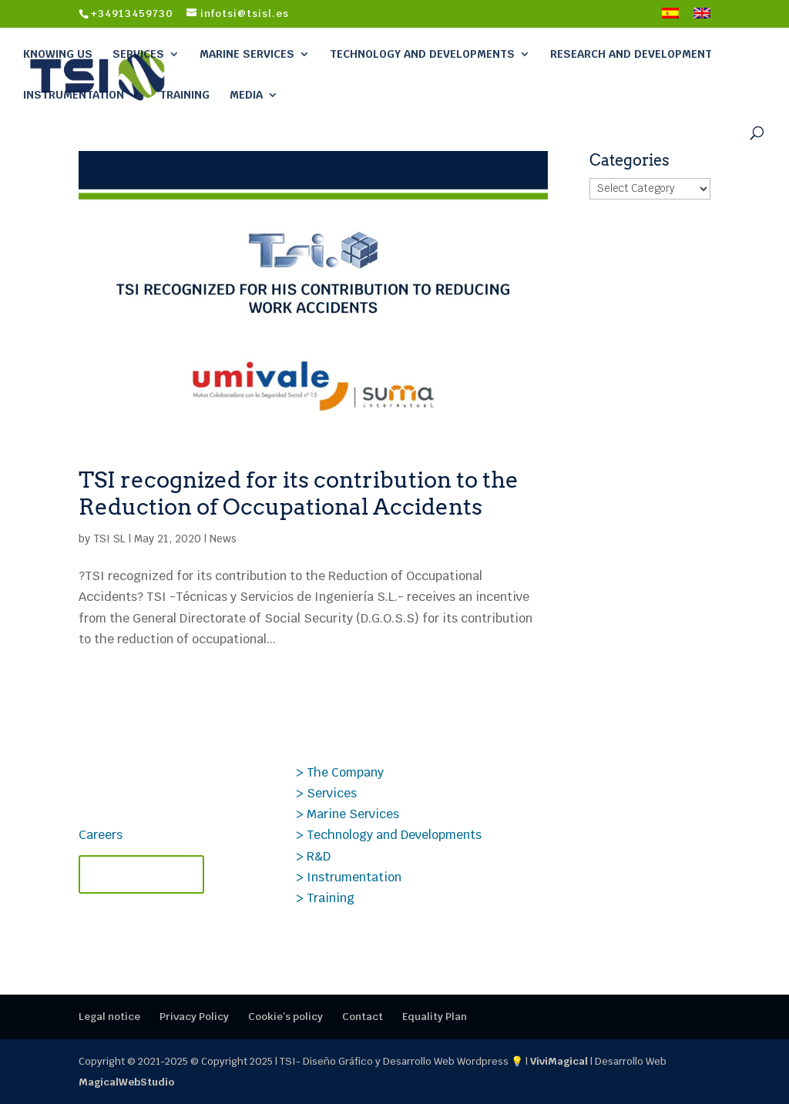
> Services (326, 793)
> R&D (313, 856)
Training (184, 95)
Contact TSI (141, 874)
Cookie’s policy (285, 1016)
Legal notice (109, 1016)
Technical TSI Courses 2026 (606, 770)
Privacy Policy (194, 1016)
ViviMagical (559, 1061)
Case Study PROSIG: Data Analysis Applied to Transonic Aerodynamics (598, 826)
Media (246, 95)
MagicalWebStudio (126, 1082)
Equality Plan (434, 1016)
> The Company (340, 772)
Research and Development (631, 54)
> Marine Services (347, 814)
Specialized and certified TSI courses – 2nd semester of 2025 (608, 899)
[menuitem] (670, 18)
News (223, 538)
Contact (362, 1016)
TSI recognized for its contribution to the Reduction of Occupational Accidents (299, 493)
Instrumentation (73, 95)
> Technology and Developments (389, 835)
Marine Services (247, 54)
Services (138, 54)
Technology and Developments (422, 54)
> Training (325, 898)
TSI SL (109, 538)
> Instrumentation (348, 877)
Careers (101, 835)
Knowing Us (57, 54)
